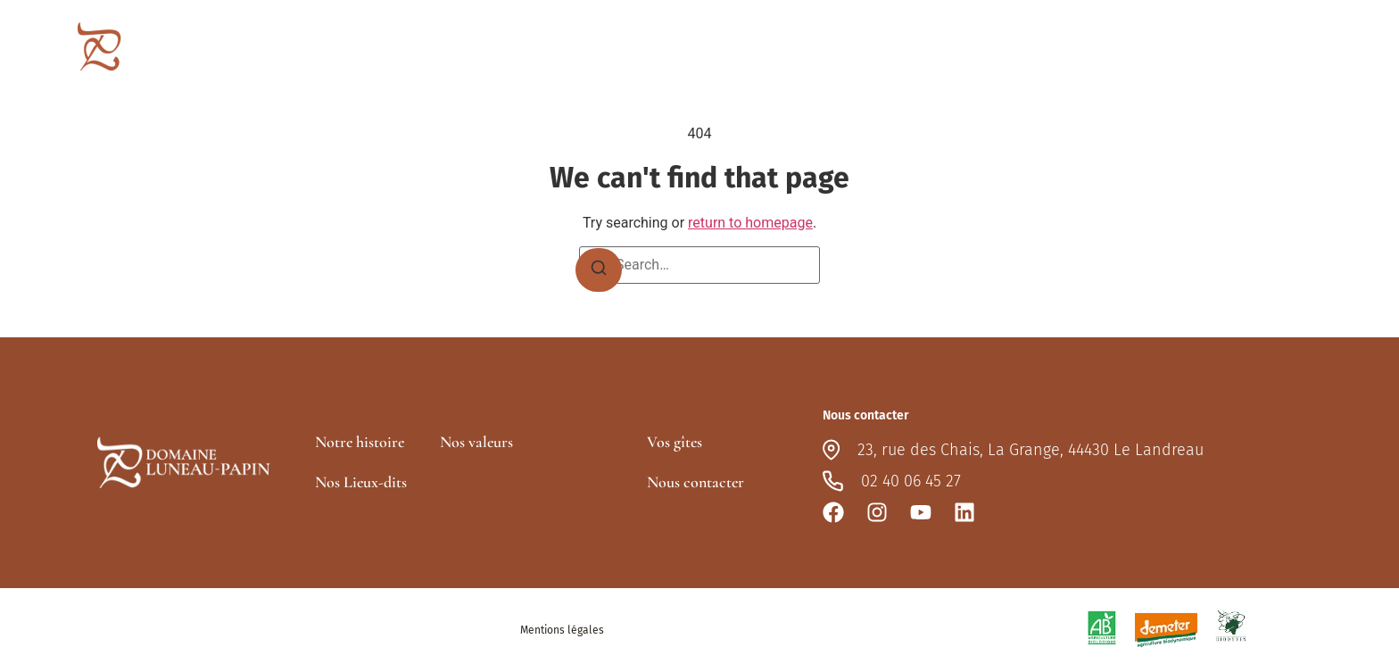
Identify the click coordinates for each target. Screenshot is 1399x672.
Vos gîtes (1153, 46)
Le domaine (928, 46)
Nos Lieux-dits (361, 482)
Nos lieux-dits (1044, 46)
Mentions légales (562, 630)
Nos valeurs (476, 442)
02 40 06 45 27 (911, 481)
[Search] (598, 270)
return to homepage (750, 222)
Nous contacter (1263, 46)
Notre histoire (359, 442)
